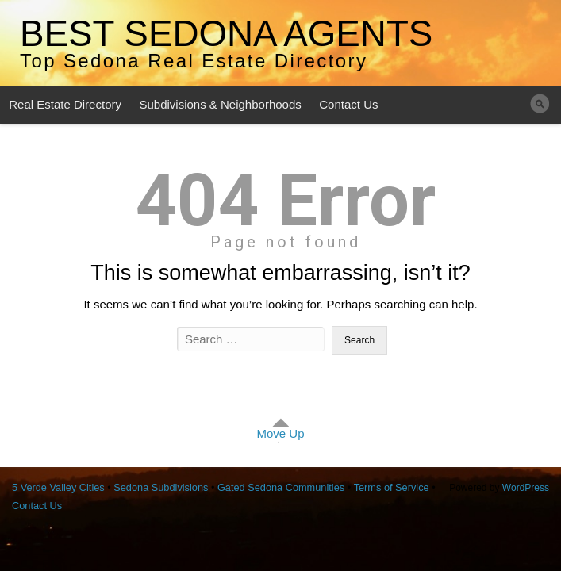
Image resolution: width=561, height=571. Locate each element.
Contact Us (348, 104)
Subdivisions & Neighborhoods (220, 104)
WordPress (525, 487)
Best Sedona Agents (226, 33)
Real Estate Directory (65, 104)
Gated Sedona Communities (280, 487)
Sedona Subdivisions (160, 487)
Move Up (280, 433)
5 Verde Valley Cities (58, 487)
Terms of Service (391, 487)
